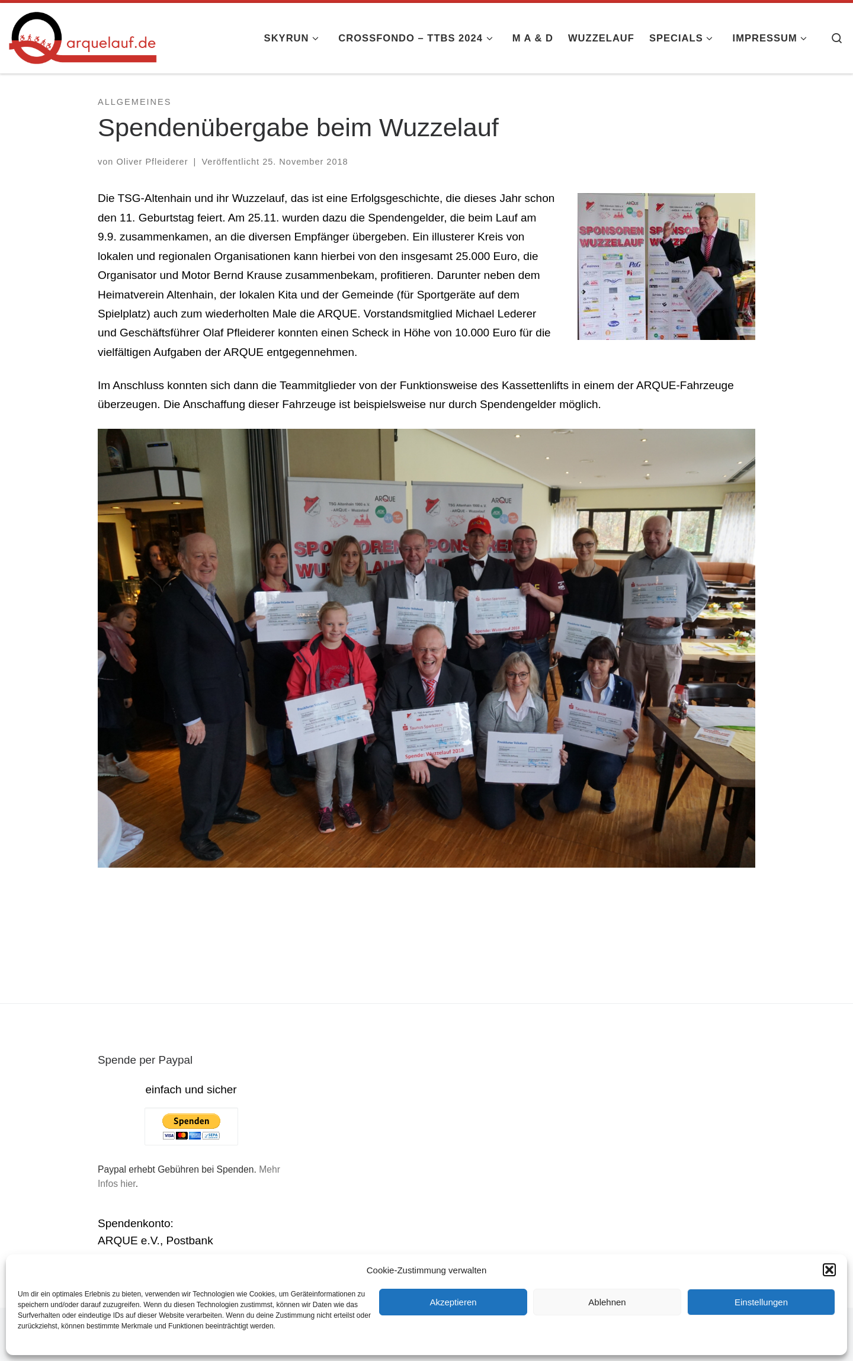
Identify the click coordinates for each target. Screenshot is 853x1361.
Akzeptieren (452, 1302)
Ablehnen (607, 1302)
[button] (829, 1270)
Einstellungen (761, 1302)
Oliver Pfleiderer (152, 161)
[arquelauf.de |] (83, 36)
